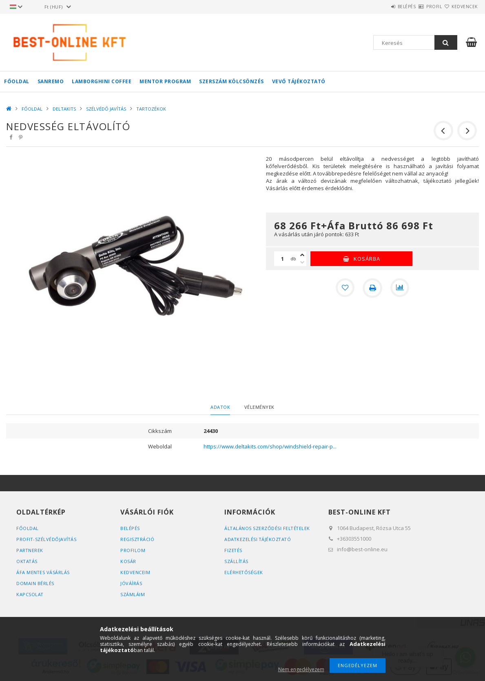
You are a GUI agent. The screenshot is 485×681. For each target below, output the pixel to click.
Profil (419, 6)
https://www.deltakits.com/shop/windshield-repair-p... (270, 446)
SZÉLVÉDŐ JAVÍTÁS (106, 109)
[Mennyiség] (282, 258)
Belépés (383, 6)
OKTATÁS (27, 561)
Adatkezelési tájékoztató (258, 539)
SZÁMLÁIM (132, 594)
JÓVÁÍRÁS (131, 583)
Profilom (132, 550)
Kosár (128, 561)
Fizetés (233, 550)
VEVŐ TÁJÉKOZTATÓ (299, 81)
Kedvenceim (135, 572)
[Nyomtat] (372, 288)
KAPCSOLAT (30, 594)
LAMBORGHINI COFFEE (101, 81)
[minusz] (302, 262)
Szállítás (236, 561)
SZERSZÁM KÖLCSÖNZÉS (231, 81)
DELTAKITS (64, 109)
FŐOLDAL (16, 81)
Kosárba (367, 258)
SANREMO (51, 81)
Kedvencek (460, 6)
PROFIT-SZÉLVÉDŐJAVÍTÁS (46, 539)
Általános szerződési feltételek (267, 528)
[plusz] (302, 255)
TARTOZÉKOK (151, 109)
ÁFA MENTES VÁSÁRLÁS (43, 572)
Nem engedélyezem (301, 669)
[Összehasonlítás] (400, 288)
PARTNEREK (30, 550)
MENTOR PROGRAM (165, 81)
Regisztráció (137, 539)
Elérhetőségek (244, 572)
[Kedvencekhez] (344, 288)
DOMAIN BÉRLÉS (35, 583)
